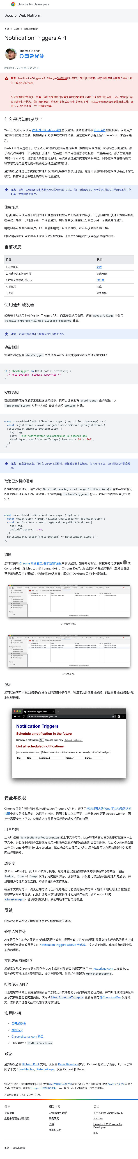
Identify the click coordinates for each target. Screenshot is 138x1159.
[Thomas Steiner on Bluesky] (37, 57)
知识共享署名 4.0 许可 (60, 1084)
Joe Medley (26, 1069)
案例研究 (54, 1118)
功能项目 (62, 78)
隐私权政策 (19, 1147)
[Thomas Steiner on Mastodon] (32, 57)
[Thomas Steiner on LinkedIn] (27, 57)
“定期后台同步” (67, 101)
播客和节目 (55, 1130)
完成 (99, 267)
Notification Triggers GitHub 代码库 (63, 945)
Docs (8, 15)
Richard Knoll (30, 1064)
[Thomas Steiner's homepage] (42, 57)
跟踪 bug (17, 1030)
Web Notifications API (46, 130)
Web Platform (30, 15)
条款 (6, 1147)
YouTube (98, 1118)
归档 (51, 1124)
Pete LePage (45, 1069)
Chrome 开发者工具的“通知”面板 (40, 563)
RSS (95, 1133)
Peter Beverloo (68, 1064)
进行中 (100, 280)
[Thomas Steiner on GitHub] (22, 57)
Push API (99, 130)
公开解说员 (19, 1024)
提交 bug (9, 1112)
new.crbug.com (103, 968)
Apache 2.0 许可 (116, 1084)
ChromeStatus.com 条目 (27, 1037)
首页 (6, 28)
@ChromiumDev (110, 997)
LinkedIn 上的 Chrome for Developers (107, 1126)
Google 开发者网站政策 (43, 1088)
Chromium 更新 (58, 1112)
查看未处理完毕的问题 (16, 1118)
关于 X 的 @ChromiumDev (108, 1112)
